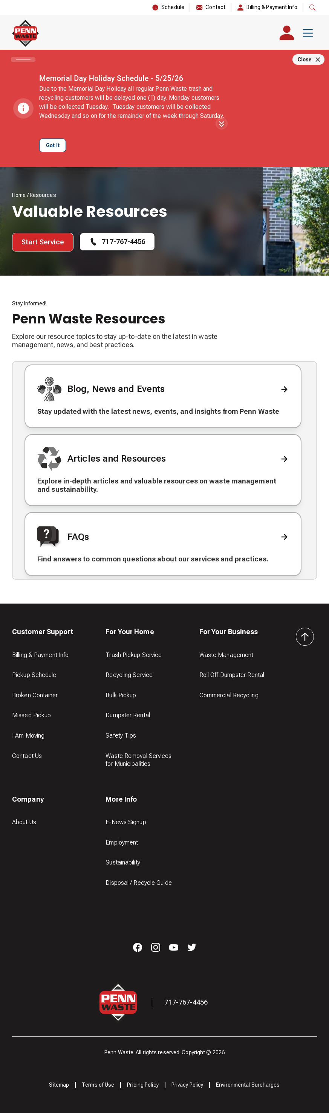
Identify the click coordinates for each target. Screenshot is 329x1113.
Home (19, 195)
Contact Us (27, 755)
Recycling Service (129, 674)
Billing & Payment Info (40, 655)
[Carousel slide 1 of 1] (23, 59)
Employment (122, 842)
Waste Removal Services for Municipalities (138, 760)
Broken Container (35, 695)
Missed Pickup (31, 715)
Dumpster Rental (128, 715)
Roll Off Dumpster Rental (231, 674)
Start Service (42, 242)
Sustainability (123, 862)
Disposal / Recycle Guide (138, 882)
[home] (25, 33)
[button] (308, 33)
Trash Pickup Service (134, 655)
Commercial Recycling (229, 695)
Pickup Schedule (34, 674)
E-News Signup (126, 822)
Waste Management (226, 655)
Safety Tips (121, 735)
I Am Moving (28, 735)
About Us (24, 822)
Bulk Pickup (121, 695)
